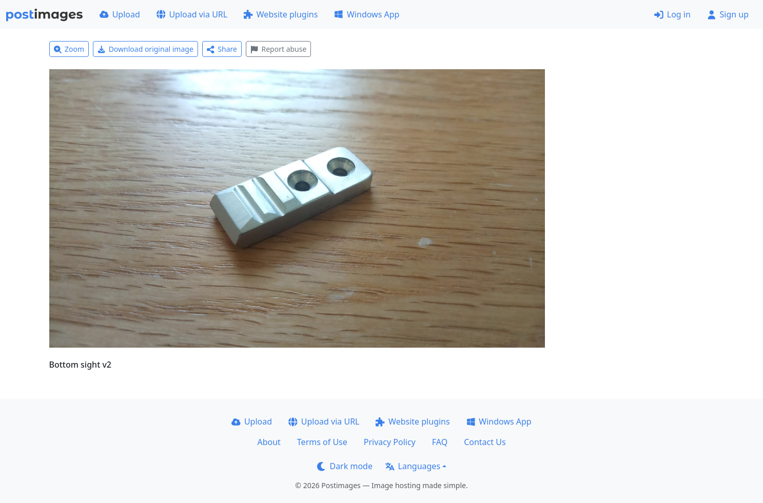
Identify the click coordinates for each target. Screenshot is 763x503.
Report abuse (278, 49)
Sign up (728, 14)
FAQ (439, 442)
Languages (412, 466)
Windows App (366, 14)
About (268, 442)
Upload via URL (191, 14)
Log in (672, 14)
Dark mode (345, 466)
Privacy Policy (390, 442)
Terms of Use (322, 442)
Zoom (69, 49)
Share (222, 49)
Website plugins (281, 14)
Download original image (145, 49)
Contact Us (484, 442)
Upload (120, 14)
